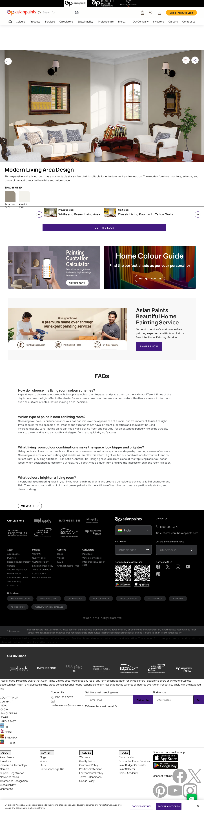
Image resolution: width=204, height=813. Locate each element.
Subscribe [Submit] (143, 700)
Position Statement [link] (42, 577)
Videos (43, 761)
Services (50, 21)
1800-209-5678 (169, 527)
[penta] (184, 668)
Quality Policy (87, 761)
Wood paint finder (128, 598)
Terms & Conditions (90, 777)
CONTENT (47, 752)
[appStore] (123, 584)
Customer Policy (88, 765)
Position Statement (90, 769)
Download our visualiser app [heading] (169, 752)
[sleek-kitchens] (19, 668)
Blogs (43, 757)
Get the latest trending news (170, 541)
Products (35, 21)
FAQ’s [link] (60, 561)
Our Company (140, 21)
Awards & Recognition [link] (18, 577)
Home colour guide (20, 598)
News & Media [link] (14, 573)
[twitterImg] (194, 776)
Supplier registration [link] (17, 569)
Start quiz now (149, 278)
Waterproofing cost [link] (91, 557)
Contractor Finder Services (134, 761)
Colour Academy (128, 773)
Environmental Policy (91, 773)
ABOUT (5, 752)
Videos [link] (60, 557)
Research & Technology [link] (18, 561)
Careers (173, 21)
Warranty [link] (36, 553)
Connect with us (164, 562)
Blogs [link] (60, 553)
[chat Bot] (192, 799)
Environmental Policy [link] (42, 565)
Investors (158, 21)
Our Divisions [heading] (16, 656)
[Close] (198, 806)
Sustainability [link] (14, 581)
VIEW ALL (28, 506)
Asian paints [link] (13, 553)
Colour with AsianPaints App (49, 606)
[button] (159, 12)
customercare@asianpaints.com (179, 533)
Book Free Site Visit (181, 12)
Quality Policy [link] (39, 557)
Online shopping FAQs (52, 769)
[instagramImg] (190, 790)
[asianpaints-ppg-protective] (156, 668)
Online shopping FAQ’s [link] (68, 565)
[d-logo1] (44, 520)
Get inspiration (75, 598)
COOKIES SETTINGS (141, 806)
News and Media (9, 777)
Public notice (13, 631)
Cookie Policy (86, 781)
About (10, 549)
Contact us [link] (12, 585)
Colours (20, 21)
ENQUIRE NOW (149, 346)
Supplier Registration (12, 773)
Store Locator (127, 757)
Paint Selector (127, 769)
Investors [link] (11, 557)
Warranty (84, 757)
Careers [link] (11, 565)
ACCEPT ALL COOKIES (168, 806)
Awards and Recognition (14, 781)
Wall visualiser (155, 598)
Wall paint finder (101, 598)
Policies (36, 549)
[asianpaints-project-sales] (102, 668)
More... (122, 21)
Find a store (120, 541)
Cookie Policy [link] (39, 573)
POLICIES (86, 752)
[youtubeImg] (175, 790)
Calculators (66, 21)
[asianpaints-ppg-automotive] (129, 668)
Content (61, 549)
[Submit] (148, 550)
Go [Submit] (199, 700)
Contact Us (161, 518)
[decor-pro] (74, 668)
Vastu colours (18, 606)
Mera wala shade (48, 598)
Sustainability (85, 21)
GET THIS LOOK (104, 227)
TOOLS (124, 752)
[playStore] (142, 584)
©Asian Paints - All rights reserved (102, 617)
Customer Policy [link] (40, 561)
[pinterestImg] (160, 790)
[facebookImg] (179, 776)
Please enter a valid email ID (101, 706)
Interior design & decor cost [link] (93, 563)
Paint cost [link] (87, 553)
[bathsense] (47, 668)
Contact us (188, 21)
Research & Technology (13, 765)
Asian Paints (7, 757)
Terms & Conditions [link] (41, 569)
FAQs (43, 765)
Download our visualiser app (128, 562)
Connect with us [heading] (162, 776)
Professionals (106, 21)
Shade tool (178, 598)
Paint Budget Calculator (132, 765)
